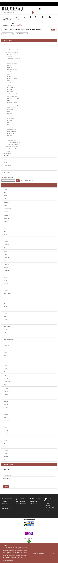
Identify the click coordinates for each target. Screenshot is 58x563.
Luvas (8, 111)
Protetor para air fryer (12, 131)
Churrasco (8, 151)
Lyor (5, 332)
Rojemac (6, 384)
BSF (5, 228)
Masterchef (6, 336)
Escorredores (10, 89)
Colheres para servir (12, 78)
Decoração (6, 172)
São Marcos (7, 398)
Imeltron (6, 296)
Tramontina (6, 420)
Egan (5, 254)
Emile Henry (7, 257)
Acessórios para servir (11, 149)
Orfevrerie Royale (8, 362)
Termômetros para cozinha (13, 142)
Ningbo (5, 352)
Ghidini (5, 277)
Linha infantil (8, 153)
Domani (6, 247)
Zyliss (5, 460)
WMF (5, 443)
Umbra (5, 427)
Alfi (5, 192)
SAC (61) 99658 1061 (49, 510)
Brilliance (6, 221)
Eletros (5, 159)
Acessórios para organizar (12, 146)
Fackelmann (7, 264)
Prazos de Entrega (20, 501)
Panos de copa (10, 118)
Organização (7, 44)
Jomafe (6, 306)
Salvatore (6, 394)
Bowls (8, 74)
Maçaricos (9, 113)
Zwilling (6, 456)
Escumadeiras (10, 91)
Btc (5, 231)
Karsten (6, 313)
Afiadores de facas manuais (13, 58)
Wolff (5, 446)
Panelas (7, 155)
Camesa (6, 238)
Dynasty (6, 251)
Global (5, 280)
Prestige (6, 378)
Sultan (5, 417)
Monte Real (7, 349)
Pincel (8, 124)
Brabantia (6, 218)
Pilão (8, 122)
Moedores (9, 116)
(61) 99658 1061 (49, 507)
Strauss (6, 414)
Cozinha (6, 48)
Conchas (9, 80)
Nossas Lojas (5, 503)
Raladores (9, 135)
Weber (5, 437)
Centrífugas (10, 76)
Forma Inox (6, 267)
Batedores (9, 67)
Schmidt (6, 404)
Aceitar (52, 553)
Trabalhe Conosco (6, 508)
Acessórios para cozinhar (12, 52)
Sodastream (7, 411)
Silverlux (6, 407)
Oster (5, 365)
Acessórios (10, 56)
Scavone (6, 401)
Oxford (5, 368)
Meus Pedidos (33, 501)
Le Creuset (6, 322)
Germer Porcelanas (8, 274)
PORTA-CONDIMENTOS (36, 29)
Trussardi (6, 424)
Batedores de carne (12, 69)
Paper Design (7, 375)
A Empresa (4, 501)
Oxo (5, 371)
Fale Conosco (33, 503)
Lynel (5, 329)
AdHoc (5, 189)
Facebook (47, 503)
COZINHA (10, 29)
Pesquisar (6, 486)
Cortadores (10, 83)
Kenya (5, 316)
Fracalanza (6, 270)
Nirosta (5, 355)
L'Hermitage (7, 326)
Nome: (4, 472)
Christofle (6, 241)
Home (5, 29)
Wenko (5, 440)
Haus (5, 287)
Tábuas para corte (11, 140)
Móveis (5, 168)
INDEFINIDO (7, 300)
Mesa (5, 162)
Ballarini (6, 199)
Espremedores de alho (12, 96)
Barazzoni (6, 202)
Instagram (47, 505)
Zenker (5, 453)
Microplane (6, 345)
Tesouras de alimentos (12, 144)
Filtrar (17, 180)
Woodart (6, 450)
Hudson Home (7, 293)
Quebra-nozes (10, 133)
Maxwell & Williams (8, 339)
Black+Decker (7, 208)
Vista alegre (7, 433)
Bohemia (6, 212)
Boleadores (10, 72)
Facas (8, 100)
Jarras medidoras (11, 107)
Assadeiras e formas (12, 63)
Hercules (6, 290)
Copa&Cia (6, 244)
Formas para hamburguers (13, 105)
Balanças (9, 65)
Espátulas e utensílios (12, 94)
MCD (5, 342)
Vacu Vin (6, 430)
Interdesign (6, 303)
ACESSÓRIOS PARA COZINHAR (21, 29)
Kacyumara (6, 309)
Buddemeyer (7, 234)
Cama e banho (7, 165)
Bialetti (5, 205)
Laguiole (6, 319)
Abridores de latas (11, 54)
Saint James (7, 391)
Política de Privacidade (38, 553)
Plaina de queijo (11, 127)
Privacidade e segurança (7, 506)
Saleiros (9, 138)
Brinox (5, 225)
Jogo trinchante (11, 109)
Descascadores (11, 87)
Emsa (5, 261)
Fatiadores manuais (12, 102)
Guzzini (6, 283)
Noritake (6, 358)
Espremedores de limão (13, 98)
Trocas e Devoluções (21, 503)
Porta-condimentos (11, 129)
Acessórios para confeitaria (12, 50)
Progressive (7, 381)
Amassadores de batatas (13, 61)
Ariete (5, 195)
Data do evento (6, 478)
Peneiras (9, 120)
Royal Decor (7, 388)
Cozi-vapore (10, 85)
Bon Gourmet (7, 215)
